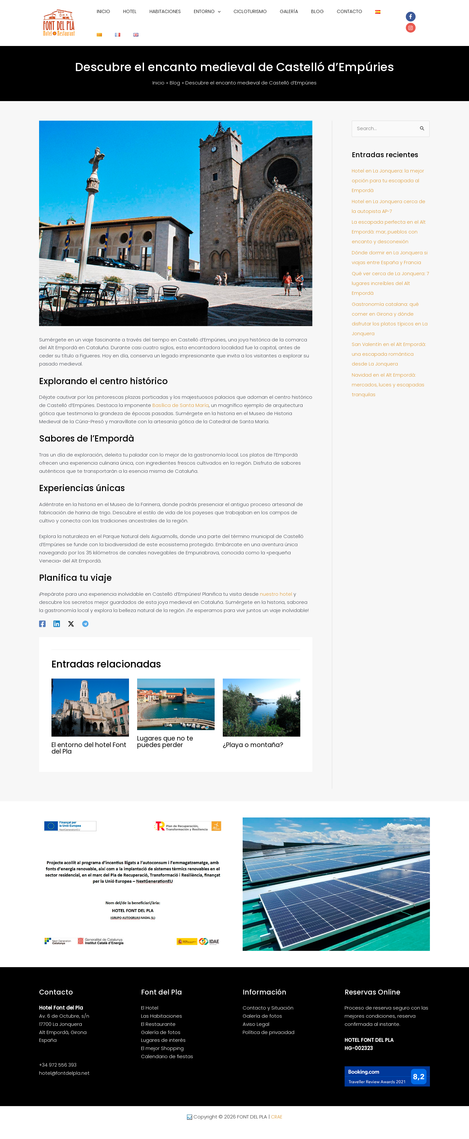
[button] (205, 19)
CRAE (276, 1110)
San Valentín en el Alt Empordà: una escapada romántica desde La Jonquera (389, 348)
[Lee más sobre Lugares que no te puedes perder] (176, 697)
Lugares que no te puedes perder (166, 735)
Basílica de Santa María (180, 398)
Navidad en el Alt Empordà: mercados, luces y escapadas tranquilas (388, 378)
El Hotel (149, 1001)
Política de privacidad (268, 1025)
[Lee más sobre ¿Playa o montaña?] (261, 700)
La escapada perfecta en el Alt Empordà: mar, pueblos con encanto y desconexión (389, 225)
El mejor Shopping (162, 1041)
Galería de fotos (160, 1025)
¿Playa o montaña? (255, 738)
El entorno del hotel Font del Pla (83, 741)
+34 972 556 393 (58, 1058)
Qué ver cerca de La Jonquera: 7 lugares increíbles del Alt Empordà (390, 277)
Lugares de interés (163, 1033)
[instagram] (421, 19)
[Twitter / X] (71, 617)
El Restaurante (158, 1017)
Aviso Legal (256, 1017)
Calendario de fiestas (167, 1049)
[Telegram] (85, 617)
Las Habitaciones (161, 1009)
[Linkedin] (56, 617)
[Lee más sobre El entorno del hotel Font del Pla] (90, 700)
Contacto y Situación (268, 1001)
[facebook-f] (408, 19)
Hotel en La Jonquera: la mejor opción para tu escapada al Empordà (388, 174)
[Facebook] (42, 617)
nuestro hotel (276, 587)
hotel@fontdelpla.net (64, 1066)
